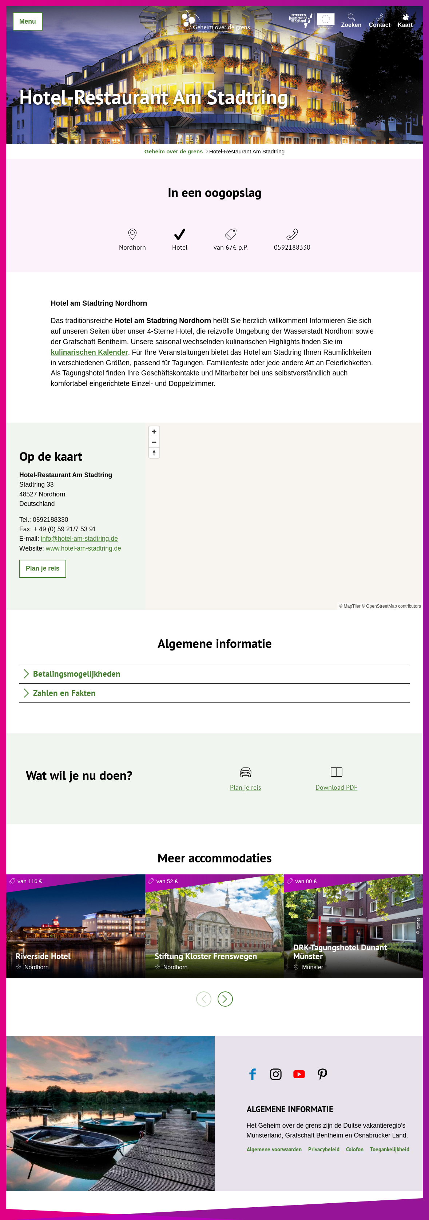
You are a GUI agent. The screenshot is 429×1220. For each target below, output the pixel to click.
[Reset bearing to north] (154, 452)
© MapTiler (349, 606)
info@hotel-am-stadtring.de (79, 538)
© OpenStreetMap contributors (391, 606)
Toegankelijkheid (389, 1149)
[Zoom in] (154, 431)
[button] (42, 569)
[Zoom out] (154, 442)
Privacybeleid (323, 1149)
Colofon (355, 1149)
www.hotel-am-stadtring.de (83, 548)
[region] (284, 516)
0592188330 (292, 247)
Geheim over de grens (173, 151)
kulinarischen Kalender (89, 352)
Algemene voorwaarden (274, 1149)
